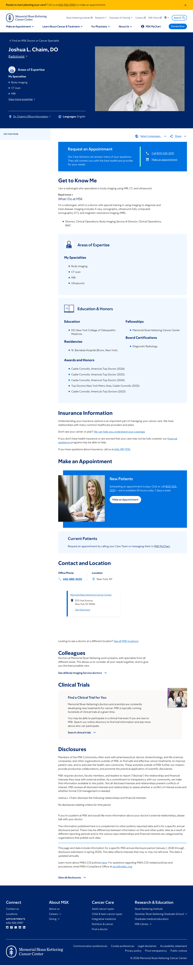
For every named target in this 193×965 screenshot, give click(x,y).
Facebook (11, 927)
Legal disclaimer (147, 946)
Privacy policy (133, 950)
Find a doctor (100, 929)
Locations (11, 913)
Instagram (7, 927)
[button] (101, 17)
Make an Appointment (125, 499)
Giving (53, 918)
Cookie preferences (122, 946)
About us (54, 908)
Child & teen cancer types (107, 913)
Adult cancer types (103, 908)
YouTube (20, 927)
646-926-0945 (67, 4)
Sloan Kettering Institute (149, 908)
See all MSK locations (126, 640)
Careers (54, 913)
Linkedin (24, 927)
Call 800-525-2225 (163, 153)
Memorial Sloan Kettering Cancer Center (91, 594)
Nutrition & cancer (102, 924)
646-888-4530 (72, 579)
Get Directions (82, 609)
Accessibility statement (173, 946)
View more (22, 99)
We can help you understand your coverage (119, 431)
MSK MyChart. (162, 546)
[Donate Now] (178, 26)
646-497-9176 (122, 449)
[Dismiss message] (185, 5)
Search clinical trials (79, 732)
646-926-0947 (14, 922)
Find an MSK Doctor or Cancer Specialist (35, 40)
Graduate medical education (152, 918)
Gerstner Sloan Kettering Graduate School (160, 913)
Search (179, 18)
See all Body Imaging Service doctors (80, 672)
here (104, 862)
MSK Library (142, 924)
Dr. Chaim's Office (32, 116)
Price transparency (156, 950)
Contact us (12, 908)
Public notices (179, 950)
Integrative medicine (104, 918)
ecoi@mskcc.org (122, 866)
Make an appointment (164, 159)
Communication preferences (90, 946)
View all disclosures (69, 877)
